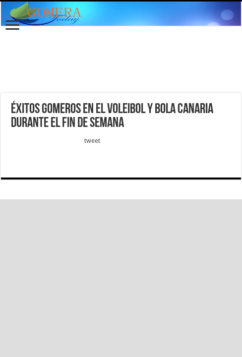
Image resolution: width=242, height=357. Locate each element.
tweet (92, 140)
